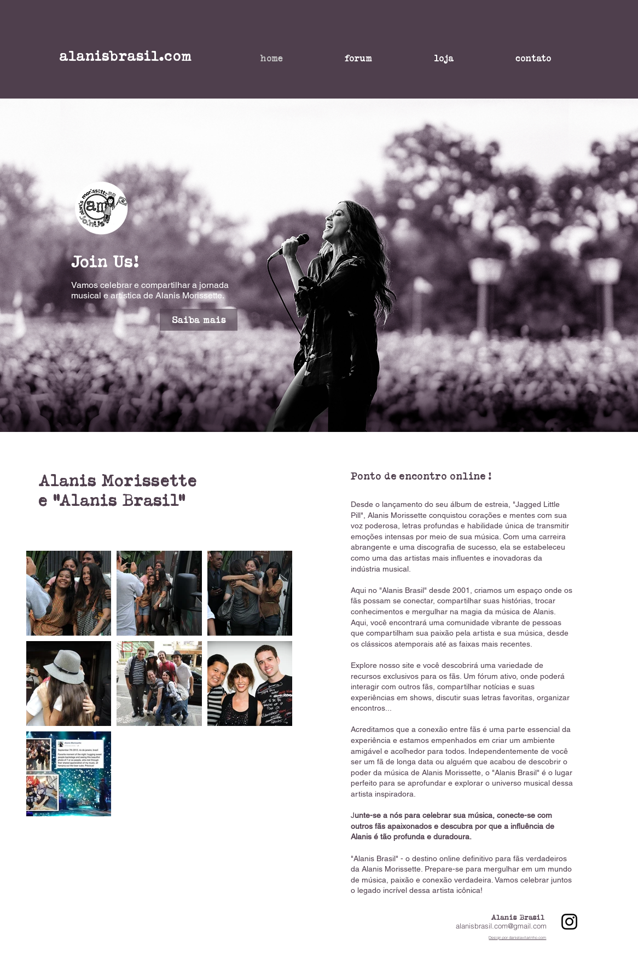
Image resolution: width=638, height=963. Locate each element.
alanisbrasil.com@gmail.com (501, 925)
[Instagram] (569, 921)
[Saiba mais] (198, 320)
